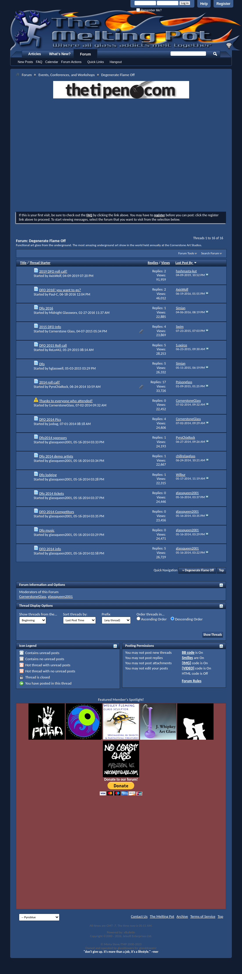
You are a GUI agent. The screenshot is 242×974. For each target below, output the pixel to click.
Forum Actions (71, 62)
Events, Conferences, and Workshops (66, 75)
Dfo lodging (48, 475)
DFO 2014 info (50, 549)
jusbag (53, 424)
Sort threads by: (75, 614)
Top (221, 570)
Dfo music (46, 530)
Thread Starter (40, 263)
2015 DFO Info (50, 327)
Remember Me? (149, 10)
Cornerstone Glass (62, 331)
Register (223, 4)
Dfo (42, 364)
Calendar (51, 62)
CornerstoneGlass (61, 405)
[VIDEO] (188, 668)
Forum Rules (191, 681)
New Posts (25, 62)
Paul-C (53, 294)
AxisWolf (55, 276)
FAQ (39, 62)
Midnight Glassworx (63, 313)
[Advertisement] (71, 155)
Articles (34, 54)
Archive (182, 916)
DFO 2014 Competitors (56, 511)
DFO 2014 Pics (50, 419)
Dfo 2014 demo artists (56, 456)
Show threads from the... (38, 614)
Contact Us (139, 916)
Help (204, 4)
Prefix (106, 614)
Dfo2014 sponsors (53, 437)
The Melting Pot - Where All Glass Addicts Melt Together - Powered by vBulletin (126, 30)
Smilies (187, 658)
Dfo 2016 (46, 308)
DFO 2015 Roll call (53, 345)
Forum (85, 54)
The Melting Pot (162, 916)
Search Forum (210, 253)
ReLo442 (55, 350)
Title (23, 263)
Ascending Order (152, 619)
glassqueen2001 (60, 442)
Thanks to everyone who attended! (66, 401)
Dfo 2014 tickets (51, 493)
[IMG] (186, 663)
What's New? (60, 54)
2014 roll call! (49, 382)
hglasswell (56, 368)
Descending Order (187, 619)
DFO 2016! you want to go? (60, 290)
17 (164, 382)
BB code (188, 652)
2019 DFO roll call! (53, 271)
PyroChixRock (58, 387)
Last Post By (186, 263)
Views (165, 263)
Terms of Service (202, 916)
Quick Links (95, 62)
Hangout (116, 62)
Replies (153, 263)
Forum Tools (186, 253)
